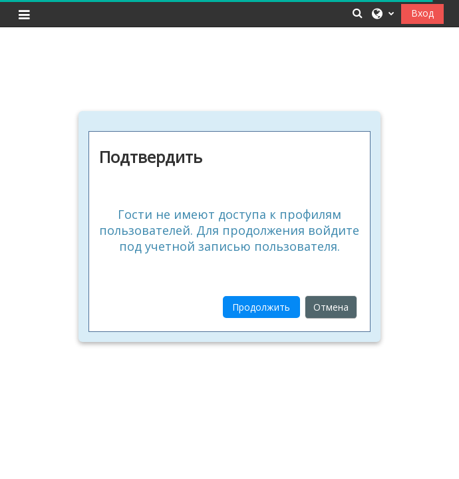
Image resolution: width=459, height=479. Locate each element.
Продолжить (261, 307)
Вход (422, 13)
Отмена (331, 307)
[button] (358, 13)
